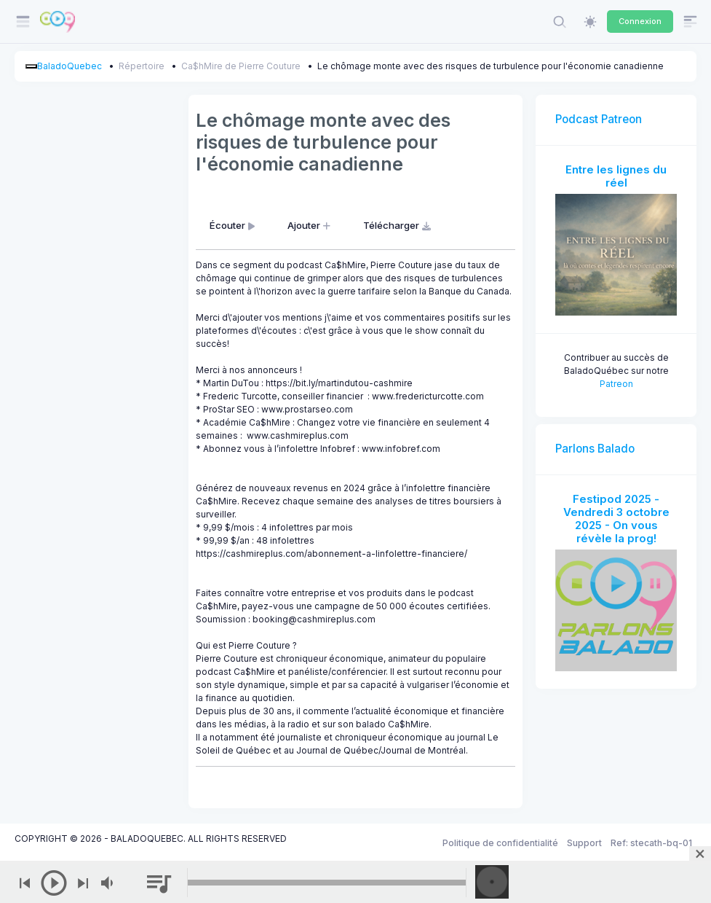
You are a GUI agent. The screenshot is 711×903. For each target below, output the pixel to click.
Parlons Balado (595, 449)
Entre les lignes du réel (616, 176)
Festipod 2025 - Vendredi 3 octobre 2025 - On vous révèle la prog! (616, 518)
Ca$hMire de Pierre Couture (241, 65)
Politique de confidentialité (500, 842)
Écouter (234, 225)
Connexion (640, 21)
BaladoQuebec (69, 65)
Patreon (616, 383)
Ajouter (310, 225)
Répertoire (141, 65)
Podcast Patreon (598, 119)
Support (584, 842)
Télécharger (398, 225)
